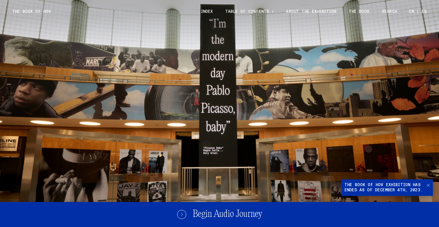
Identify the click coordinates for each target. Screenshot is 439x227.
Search (389, 11)
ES (424, 11)
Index (207, 11)
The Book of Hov (31, 11)
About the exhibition (311, 11)
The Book (359, 11)
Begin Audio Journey (219, 214)
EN (411, 11)
